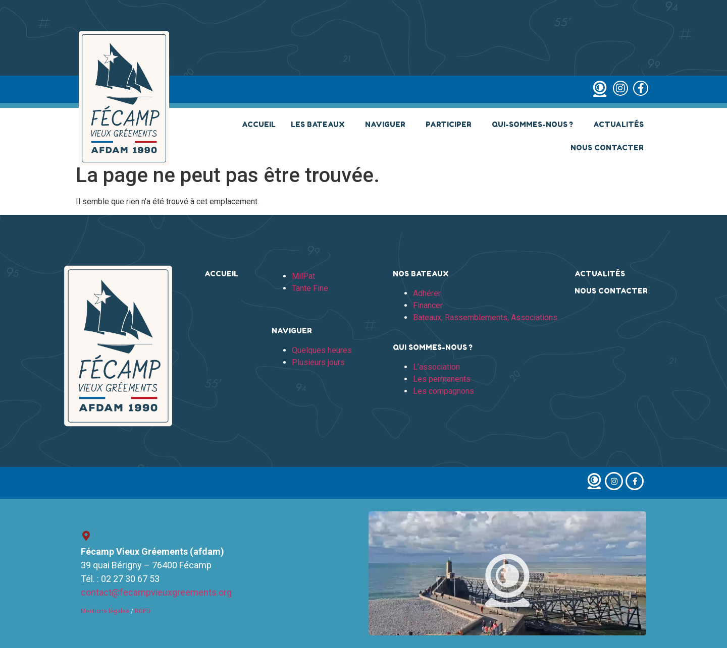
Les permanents (442, 379)
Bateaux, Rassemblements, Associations (485, 317)
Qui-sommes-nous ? (535, 125)
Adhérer (427, 293)
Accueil (259, 124)
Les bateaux (320, 125)
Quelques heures (322, 350)
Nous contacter (607, 147)
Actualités (618, 124)
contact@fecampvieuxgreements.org (156, 592)
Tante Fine (310, 288)
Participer (451, 125)
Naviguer (387, 125)
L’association (436, 367)
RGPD (142, 611)
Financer (428, 305)
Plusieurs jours (318, 362)
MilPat (303, 276)
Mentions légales (105, 611)
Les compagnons (443, 391)
